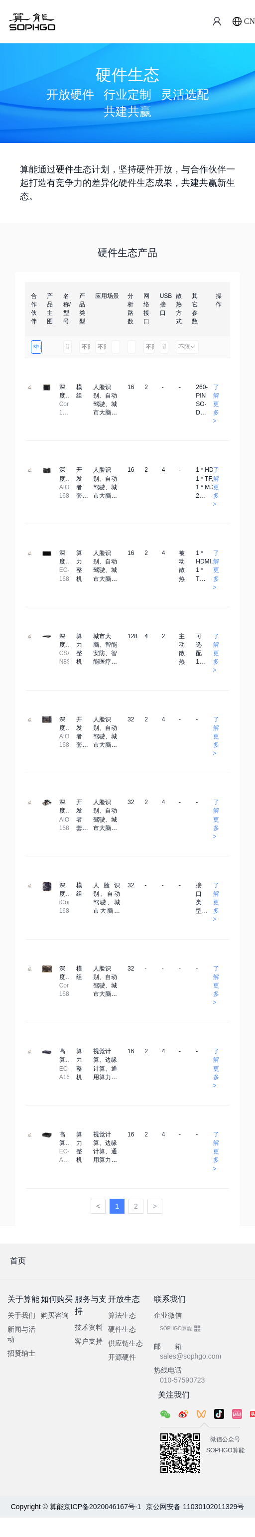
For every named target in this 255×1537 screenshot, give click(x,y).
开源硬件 (122, 1357)
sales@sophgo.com (190, 1356)
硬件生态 (122, 1329)
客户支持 (89, 1341)
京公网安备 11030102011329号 (195, 1507)
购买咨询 (55, 1315)
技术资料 (89, 1327)
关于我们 (21, 1315)
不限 (85, 346)
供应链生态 (125, 1343)
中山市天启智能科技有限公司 (37, 346)
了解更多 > (216, 404)
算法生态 (122, 1315)
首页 (18, 1261)
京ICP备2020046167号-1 (102, 1507)
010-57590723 (182, 1380)
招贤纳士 (21, 1353)
